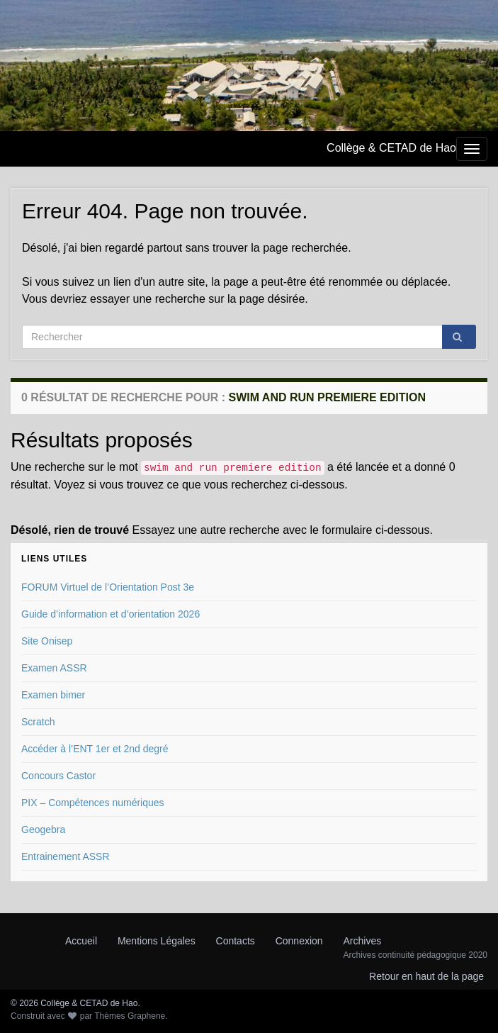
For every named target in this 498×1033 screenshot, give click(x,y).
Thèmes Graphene (129, 1016)
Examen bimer (53, 694)
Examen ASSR (54, 668)
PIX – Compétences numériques (92, 802)
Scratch (38, 721)
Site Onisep (46, 641)
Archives (363, 941)
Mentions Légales (157, 941)
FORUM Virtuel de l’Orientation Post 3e (107, 587)
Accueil (81, 941)
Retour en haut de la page (426, 976)
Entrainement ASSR (65, 856)
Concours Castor (58, 775)
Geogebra (43, 829)
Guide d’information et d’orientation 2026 (110, 614)
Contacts (235, 941)
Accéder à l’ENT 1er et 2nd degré (95, 748)
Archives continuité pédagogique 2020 (415, 955)
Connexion (299, 941)
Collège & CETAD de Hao (391, 148)
